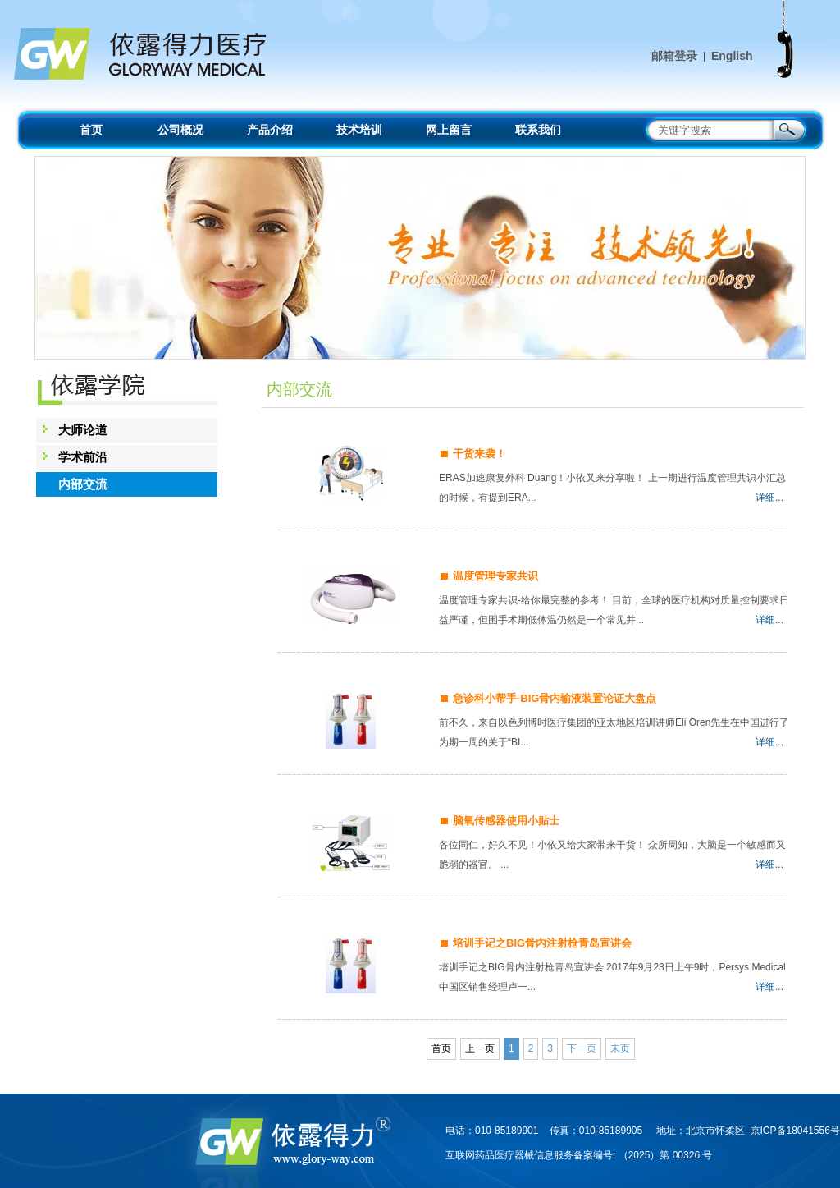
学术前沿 (82, 457)
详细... (769, 497)
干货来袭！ (479, 453)
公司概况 (180, 129)
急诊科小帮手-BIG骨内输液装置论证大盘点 (554, 698)
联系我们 (538, 129)
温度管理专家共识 (495, 576)
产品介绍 (270, 129)
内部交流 (82, 484)
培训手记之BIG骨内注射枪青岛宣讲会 (542, 943)
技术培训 (359, 129)
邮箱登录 (674, 55)
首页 (91, 129)
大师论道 (82, 430)
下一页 (581, 1048)
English (732, 55)
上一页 (480, 1048)
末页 (620, 1048)
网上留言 (449, 129)
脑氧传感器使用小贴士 (506, 820)
